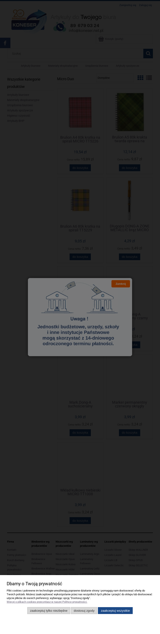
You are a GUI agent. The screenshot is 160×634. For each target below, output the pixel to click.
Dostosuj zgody (84, 610)
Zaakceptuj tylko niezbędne (48, 610)
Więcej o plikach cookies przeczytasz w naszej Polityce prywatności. (47, 601)
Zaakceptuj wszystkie (115, 610)
